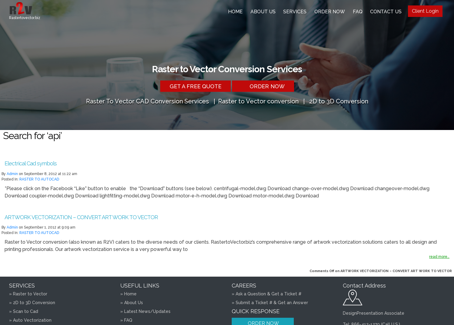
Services (295, 12)
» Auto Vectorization (30, 320)
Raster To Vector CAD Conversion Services (147, 101)
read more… (439, 257)
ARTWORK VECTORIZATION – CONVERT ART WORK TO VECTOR (81, 217)
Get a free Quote (195, 86)
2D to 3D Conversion (338, 101)
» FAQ (126, 320)
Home (235, 12)
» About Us (131, 302)
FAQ (358, 12)
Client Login (425, 11)
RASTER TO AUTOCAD (39, 179)
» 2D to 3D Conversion (32, 302)
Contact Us (386, 12)
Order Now (329, 12)
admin (12, 174)
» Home (128, 293)
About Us (263, 12)
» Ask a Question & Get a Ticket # (266, 293)
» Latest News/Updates (145, 311)
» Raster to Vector (28, 293)
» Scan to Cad (23, 311)
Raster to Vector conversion (258, 101)
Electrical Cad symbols (31, 163)
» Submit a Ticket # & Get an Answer (270, 302)
